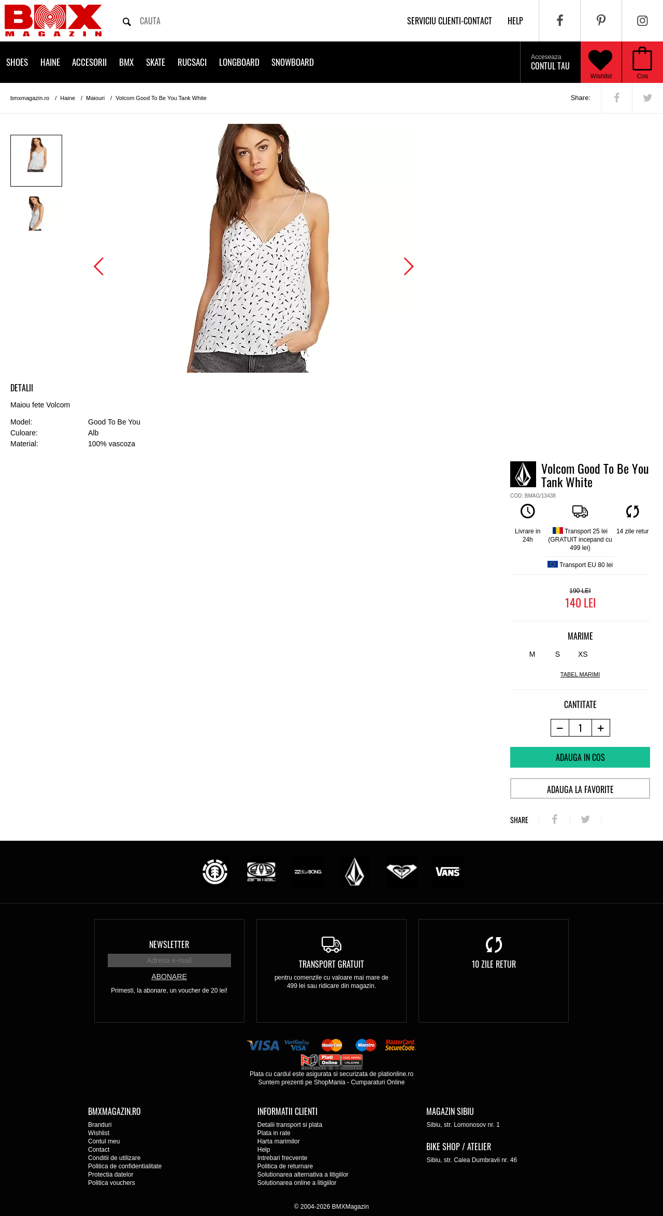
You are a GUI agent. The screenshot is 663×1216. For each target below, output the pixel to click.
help (515, 21)
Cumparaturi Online (378, 1082)
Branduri (99, 1124)
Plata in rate (274, 1133)
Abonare (168, 976)
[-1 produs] (560, 728)
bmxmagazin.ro (29, 98)
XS (583, 654)
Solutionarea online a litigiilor (297, 1182)
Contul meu (104, 1141)
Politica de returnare (285, 1166)
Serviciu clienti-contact (449, 21)
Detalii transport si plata (289, 1124)
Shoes (17, 61)
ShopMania (329, 1082)
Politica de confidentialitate (125, 1166)
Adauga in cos (580, 757)
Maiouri (95, 98)
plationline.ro (395, 1074)
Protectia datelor (110, 1174)
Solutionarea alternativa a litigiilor (303, 1174)
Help (263, 1149)
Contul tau (550, 62)
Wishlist (600, 62)
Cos (642, 76)
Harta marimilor (278, 1141)
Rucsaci (192, 61)
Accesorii (89, 61)
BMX (126, 61)
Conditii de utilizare (114, 1158)
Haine (50, 61)
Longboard (239, 61)
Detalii (21, 387)
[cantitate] (580, 728)
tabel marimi (580, 674)
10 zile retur (494, 964)
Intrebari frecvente (282, 1158)
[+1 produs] (601, 728)
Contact (98, 1149)
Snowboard (292, 61)
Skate (155, 61)
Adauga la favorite (580, 789)
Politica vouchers (111, 1182)
